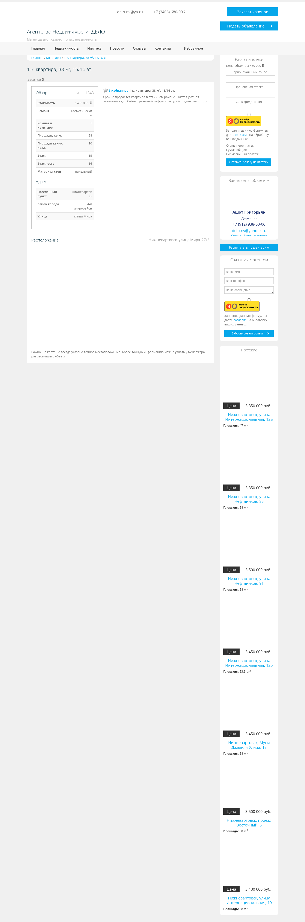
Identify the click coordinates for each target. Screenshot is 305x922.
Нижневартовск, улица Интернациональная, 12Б (249, 417)
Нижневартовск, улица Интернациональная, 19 (249, 900)
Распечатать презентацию (249, 247)
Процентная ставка (249, 87)
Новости (117, 48)
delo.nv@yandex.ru (249, 230)
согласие (242, 135)
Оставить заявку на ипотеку (248, 162)
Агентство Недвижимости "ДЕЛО (66, 31)
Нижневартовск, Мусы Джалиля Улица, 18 (249, 745)
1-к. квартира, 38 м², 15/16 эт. (85, 58)
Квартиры (53, 58)
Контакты (163, 48)
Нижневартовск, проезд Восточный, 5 (249, 822)
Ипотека (94, 48)
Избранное (193, 48)
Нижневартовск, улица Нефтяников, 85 (249, 499)
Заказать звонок (252, 11)
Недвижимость (66, 48)
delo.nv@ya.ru (130, 11)
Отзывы (139, 48)
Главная (38, 48)
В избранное (118, 90)
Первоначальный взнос (249, 72)
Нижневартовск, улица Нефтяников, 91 (249, 581)
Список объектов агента (249, 235)
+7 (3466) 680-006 (169, 11)
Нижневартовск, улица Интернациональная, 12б (249, 663)
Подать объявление (245, 26)
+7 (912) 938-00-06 (249, 224)
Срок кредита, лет (249, 102)
